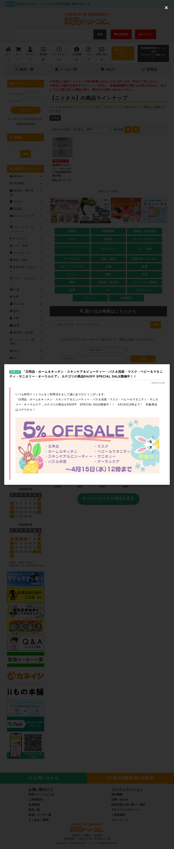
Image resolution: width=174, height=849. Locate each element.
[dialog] (87, 424)
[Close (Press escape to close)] (166, 7)
